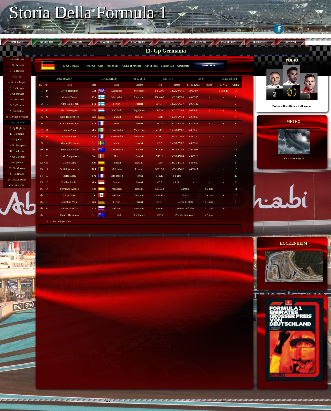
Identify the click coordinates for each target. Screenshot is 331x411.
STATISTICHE (260, 42)
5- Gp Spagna (17, 88)
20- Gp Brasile (17, 173)
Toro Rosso (116, 149)
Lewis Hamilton (69, 90)
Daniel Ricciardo (69, 214)
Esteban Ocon (69, 136)
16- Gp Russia (17, 151)
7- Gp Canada (17, 99)
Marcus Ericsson (69, 142)
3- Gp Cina (16, 76)
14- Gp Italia (17, 139)
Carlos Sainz (69, 162)
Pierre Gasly (69, 175)
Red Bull (117, 110)
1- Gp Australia (17, 65)
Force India (116, 129)
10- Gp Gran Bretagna (17, 116)
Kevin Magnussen (69, 156)
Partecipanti (112, 65)
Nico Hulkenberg (69, 116)
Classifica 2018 (16, 185)
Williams (117, 195)
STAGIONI (77, 42)
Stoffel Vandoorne (69, 169)
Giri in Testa (151, 65)
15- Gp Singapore (17, 145)
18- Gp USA (17, 162)
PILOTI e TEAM (229, 42)
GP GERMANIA (64, 78)
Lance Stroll (69, 195)
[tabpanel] (292, 83)
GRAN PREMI (138, 42)
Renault (116, 116)
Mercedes (116, 90)
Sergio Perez (69, 129)
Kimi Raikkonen (69, 103)
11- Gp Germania (17, 122)
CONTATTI (290, 42)
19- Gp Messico (17, 168)
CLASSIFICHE (107, 42)
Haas (117, 123)
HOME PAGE (16, 42)
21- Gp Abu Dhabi (17, 179)
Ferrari (116, 103)
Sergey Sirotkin (69, 208)
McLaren (117, 169)
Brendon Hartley (69, 149)
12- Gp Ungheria (17, 128)
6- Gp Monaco (17, 93)
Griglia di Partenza (131, 65)
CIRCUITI (168, 42)
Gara (100, 65)
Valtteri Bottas (69, 97)
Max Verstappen (69, 110)
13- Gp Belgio (17, 133)
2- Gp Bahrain (17, 70)
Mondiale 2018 (16, 59)
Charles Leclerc (69, 182)
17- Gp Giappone (16, 156)
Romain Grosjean (69, 123)
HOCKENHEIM (109, 78)
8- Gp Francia (17, 105)
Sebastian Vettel (69, 201)
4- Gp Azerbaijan (16, 82)
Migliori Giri (167, 65)
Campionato (183, 65)
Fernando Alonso (69, 188)
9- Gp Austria (16, 111)
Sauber (116, 142)
